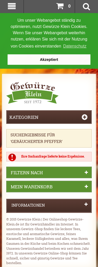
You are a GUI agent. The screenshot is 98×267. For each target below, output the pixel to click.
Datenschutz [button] (75, 46)
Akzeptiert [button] (49, 59)
